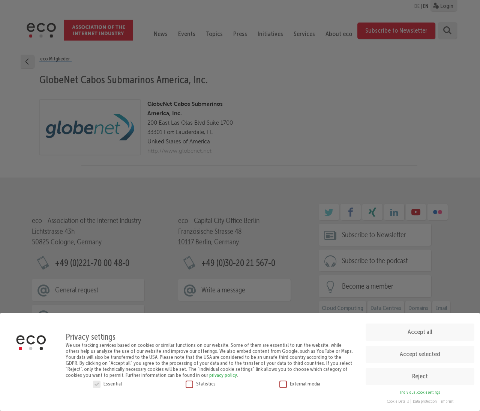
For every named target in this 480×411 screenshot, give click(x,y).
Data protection (425, 399)
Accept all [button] (420, 329)
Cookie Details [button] (398, 399)
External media (299, 381)
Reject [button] (420, 374)
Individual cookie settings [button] (420, 390)
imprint (447, 399)
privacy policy (223, 372)
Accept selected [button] (420, 351)
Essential (107, 381)
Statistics (201, 381)
